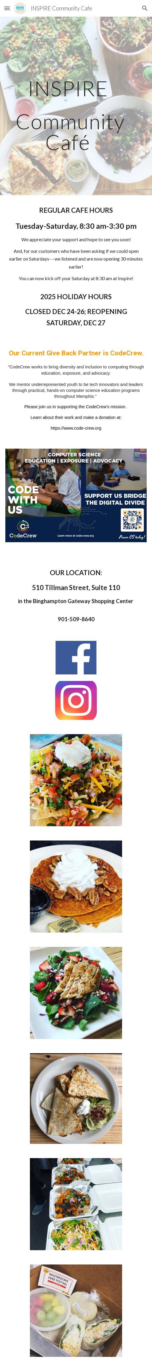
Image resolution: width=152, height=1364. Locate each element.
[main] (76, 109)
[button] (7, 8)
